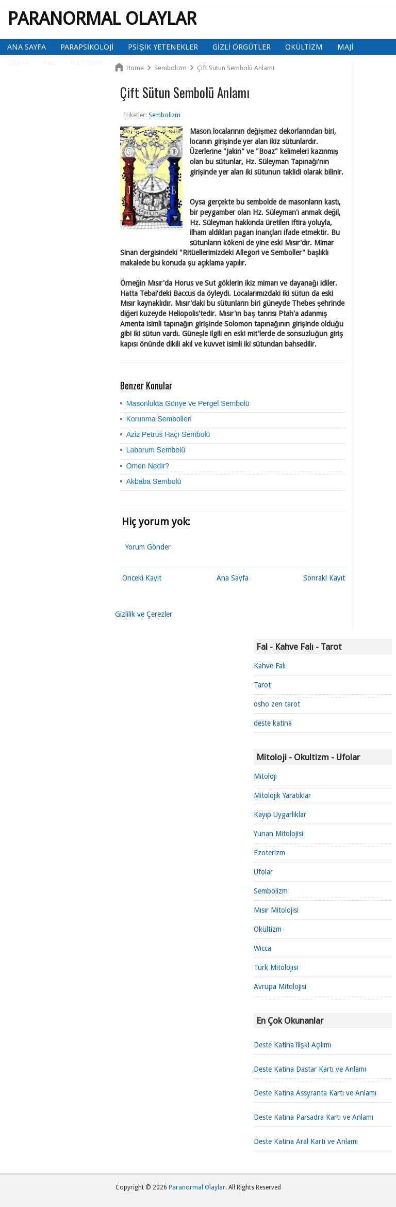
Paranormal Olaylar (102, 18)
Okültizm (304, 47)
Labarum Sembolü (155, 450)
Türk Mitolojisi (276, 967)
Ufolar (263, 872)
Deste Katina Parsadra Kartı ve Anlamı (313, 1117)
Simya (18, 62)
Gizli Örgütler (241, 47)
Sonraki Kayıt (324, 578)
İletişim (87, 62)
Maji (345, 47)
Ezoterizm (269, 853)
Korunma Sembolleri (159, 419)
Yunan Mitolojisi (278, 833)
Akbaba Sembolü (154, 481)
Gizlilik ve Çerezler (143, 614)
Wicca (262, 948)
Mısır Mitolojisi (276, 910)
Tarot (262, 685)
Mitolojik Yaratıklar (282, 795)
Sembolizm (271, 891)
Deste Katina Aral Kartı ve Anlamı (306, 1141)
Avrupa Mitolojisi (280, 986)
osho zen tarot (277, 704)
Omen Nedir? (147, 466)
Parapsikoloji (86, 47)
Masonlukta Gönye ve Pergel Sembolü (188, 403)
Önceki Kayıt (141, 578)
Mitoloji (265, 776)
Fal (49, 62)
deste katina (273, 723)
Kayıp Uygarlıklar (280, 814)
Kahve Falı (270, 666)
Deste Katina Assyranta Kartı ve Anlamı (315, 1093)
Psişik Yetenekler (162, 47)
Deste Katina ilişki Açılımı (292, 1045)
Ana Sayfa (26, 47)
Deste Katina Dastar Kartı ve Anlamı (310, 1069)
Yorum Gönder (148, 547)
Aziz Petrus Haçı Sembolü (168, 434)
